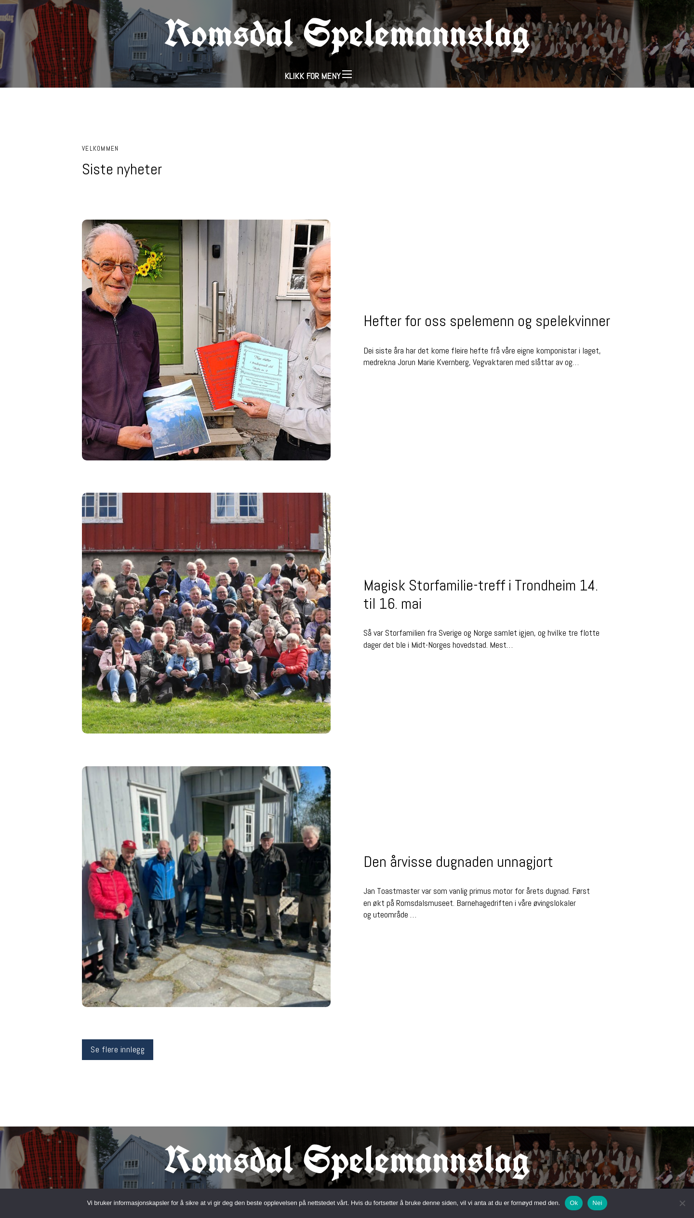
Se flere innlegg (118, 1049)
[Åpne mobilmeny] (347, 74)
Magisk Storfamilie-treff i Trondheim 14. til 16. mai (480, 594)
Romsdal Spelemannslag (347, 33)
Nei (597, 1202)
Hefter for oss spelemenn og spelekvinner (486, 320)
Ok (574, 1202)
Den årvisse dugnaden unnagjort (458, 861)
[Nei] (682, 1203)
